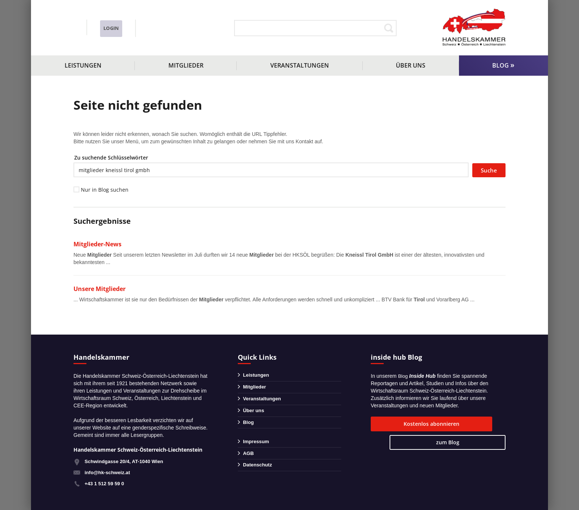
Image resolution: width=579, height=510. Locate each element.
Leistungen (83, 65)
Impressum (257, 448)
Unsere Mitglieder (101, 288)
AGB (248, 461)
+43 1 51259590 (105, 24)
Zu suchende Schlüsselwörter (111, 157)
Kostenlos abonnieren (409, 424)
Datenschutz (258, 474)
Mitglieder (185, 65)
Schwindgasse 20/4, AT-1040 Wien (126, 461)
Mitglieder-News (99, 244)
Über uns (410, 65)
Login (186, 28)
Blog (500, 65)
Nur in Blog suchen (105, 189)
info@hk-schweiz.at (95, 33)
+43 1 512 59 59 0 (105, 483)
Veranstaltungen (299, 65)
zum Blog (479, 423)
